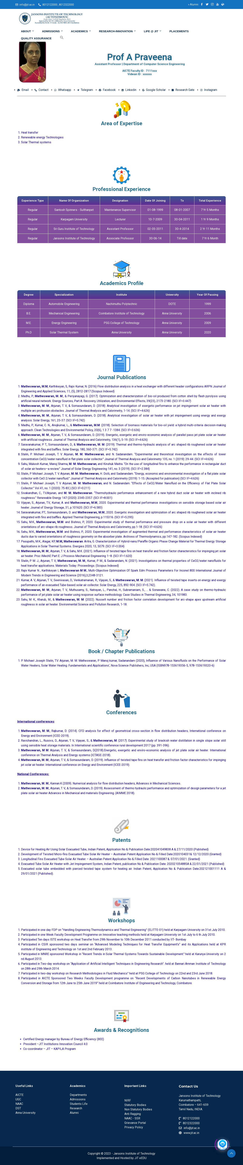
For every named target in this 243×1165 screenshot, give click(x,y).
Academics (81, 31)
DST (18, 1108)
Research (76, 1108)
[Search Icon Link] (59, 38)
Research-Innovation (117, 31)
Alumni (193, 4)
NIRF (127, 1100)
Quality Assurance (36, 38)
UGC (18, 1099)
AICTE (19, 1095)
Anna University (25, 1113)
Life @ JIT (153, 31)
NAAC (19, 1104)
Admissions (52, 31)
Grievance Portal (135, 1123)
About (27, 31)
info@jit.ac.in (27, 4)
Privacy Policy (133, 1127)
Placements (179, 31)
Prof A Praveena (139, 57)
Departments (78, 1095)
